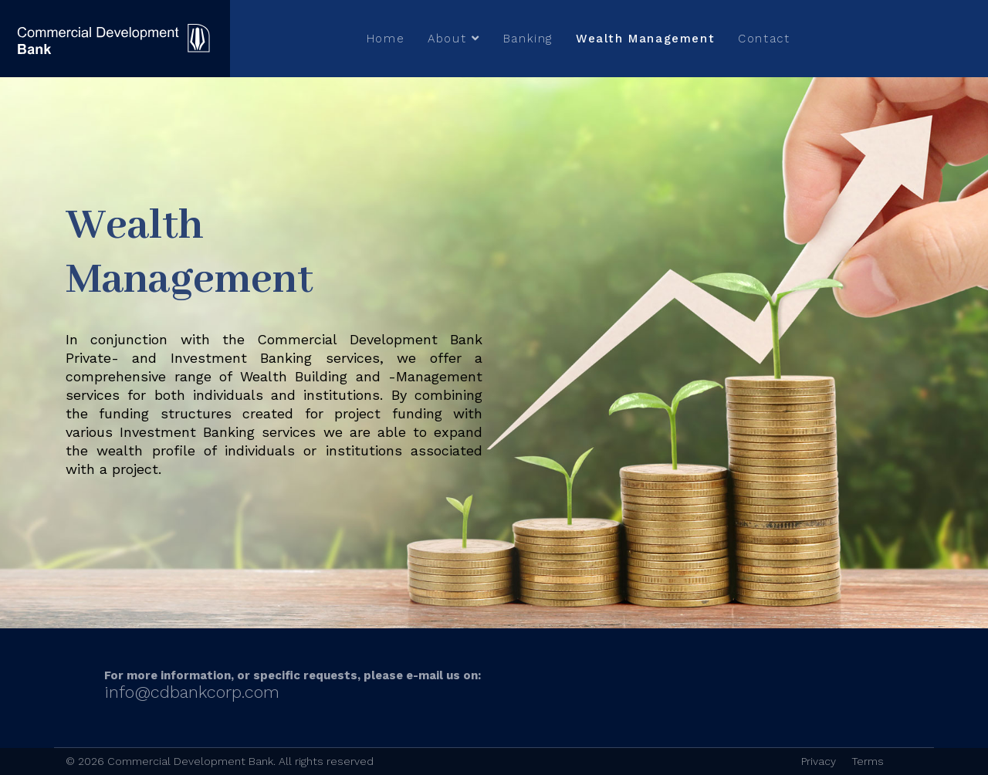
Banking (528, 39)
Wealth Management (645, 39)
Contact (764, 39)
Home (385, 39)
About (447, 39)
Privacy (818, 761)
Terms (867, 761)
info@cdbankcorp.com (191, 692)
